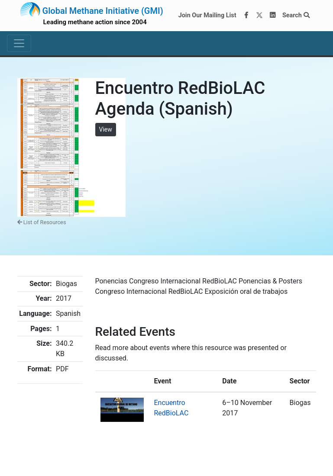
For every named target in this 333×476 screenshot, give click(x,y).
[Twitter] (259, 15)
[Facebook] (246, 15)
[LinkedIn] (272, 15)
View (105, 129)
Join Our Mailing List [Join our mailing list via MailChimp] (207, 15)
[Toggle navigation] (19, 43)
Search (296, 15)
